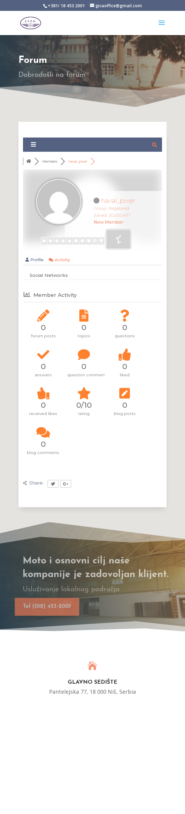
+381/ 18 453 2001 (66, 5)
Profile (34, 259)
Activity (59, 259)
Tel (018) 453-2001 (41, 606)
